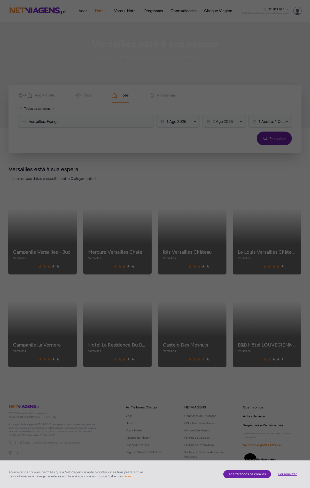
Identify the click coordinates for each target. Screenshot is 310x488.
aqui (127, 476)
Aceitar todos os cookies (247, 474)
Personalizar (287, 474)
